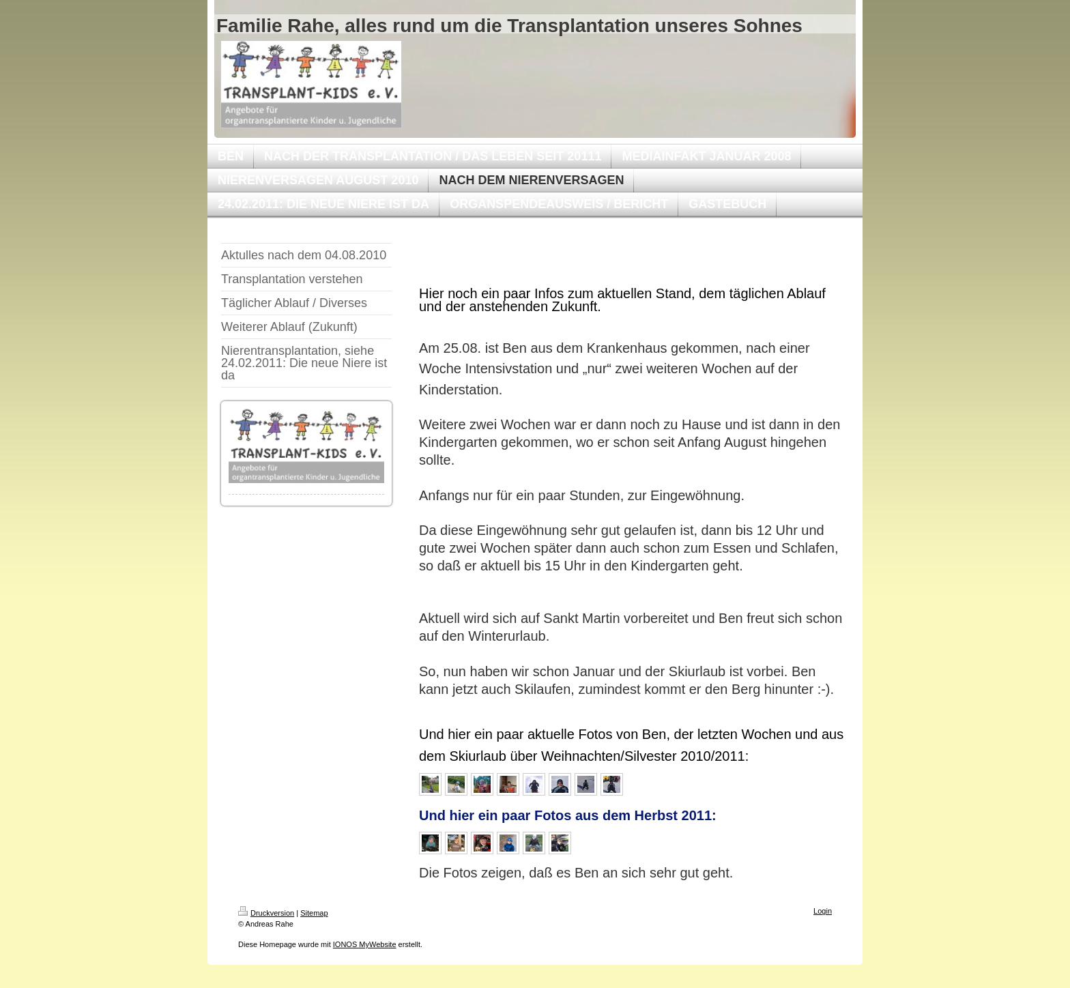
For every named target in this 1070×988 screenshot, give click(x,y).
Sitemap (314, 913)
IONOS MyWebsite (364, 944)
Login (822, 911)
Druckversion (266, 913)
